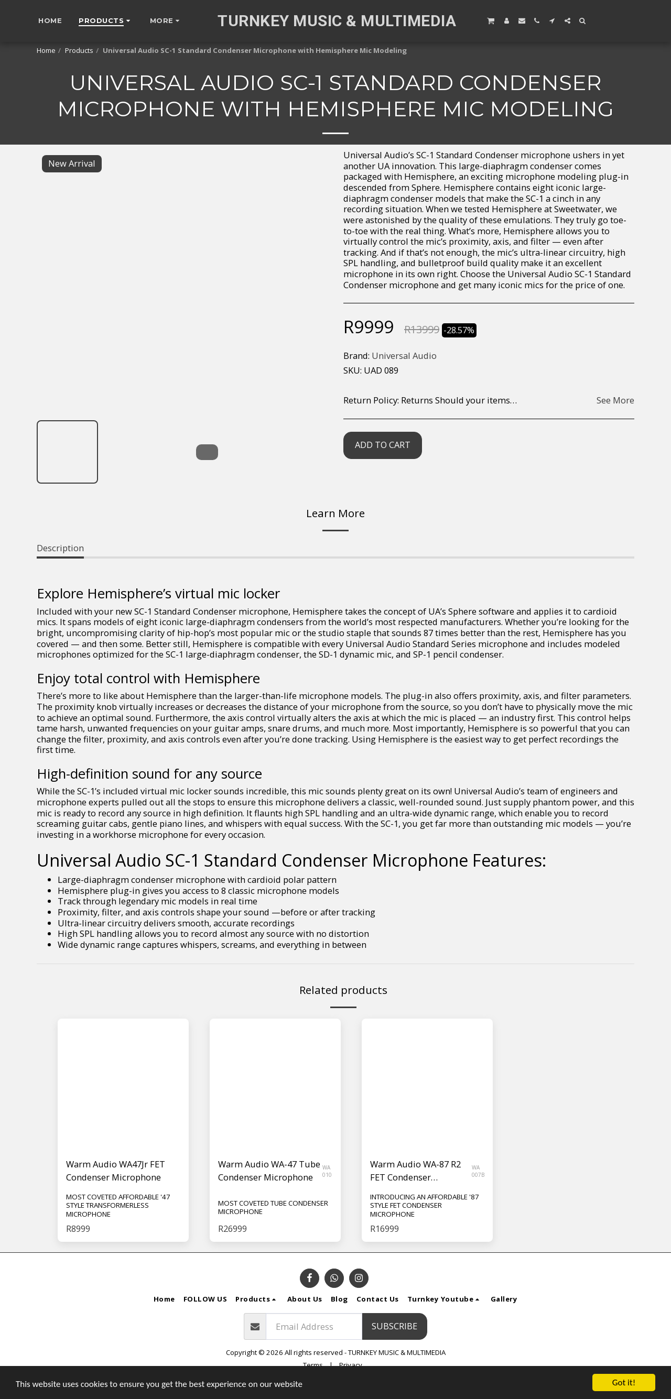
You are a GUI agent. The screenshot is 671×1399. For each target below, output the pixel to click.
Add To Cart (382, 445)
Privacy (350, 1365)
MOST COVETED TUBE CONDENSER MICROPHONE (273, 1207)
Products (79, 50)
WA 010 (327, 1171)
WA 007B (478, 1171)
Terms (313, 1365)
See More (615, 400)
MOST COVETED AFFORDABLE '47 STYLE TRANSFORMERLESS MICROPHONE (118, 1205)
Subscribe (394, 1326)
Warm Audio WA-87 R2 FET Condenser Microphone (415, 1171)
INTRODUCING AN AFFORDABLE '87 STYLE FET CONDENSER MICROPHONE (424, 1205)
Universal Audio (404, 355)
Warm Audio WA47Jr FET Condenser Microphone (115, 1170)
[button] (490, 20)
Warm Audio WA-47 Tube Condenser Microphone (269, 1170)
